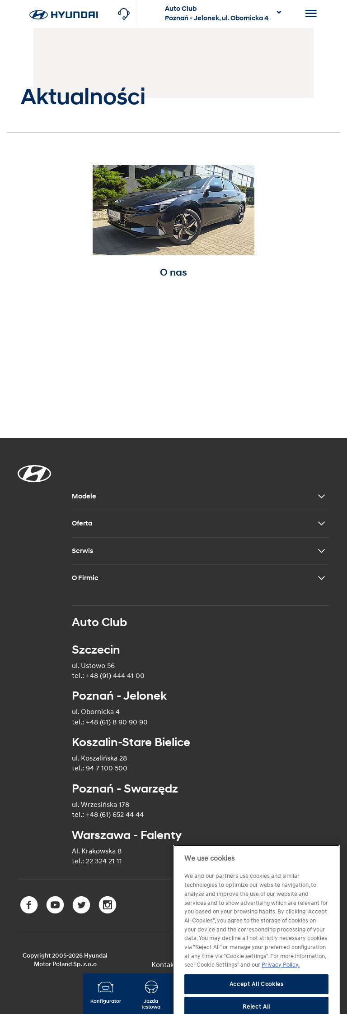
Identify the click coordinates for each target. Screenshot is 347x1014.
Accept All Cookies (257, 1001)
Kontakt (164, 964)
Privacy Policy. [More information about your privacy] (281, 982)
